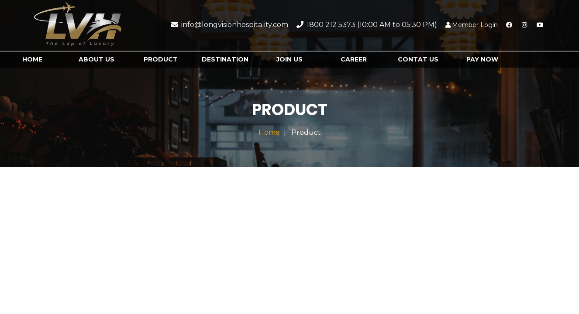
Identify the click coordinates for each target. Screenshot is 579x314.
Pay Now (482, 59)
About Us (96, 59)
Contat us (418, 59)
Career (354, 59)
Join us (289, 59)
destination (225, 59)
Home (32, 59)
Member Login (471, 25)
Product (161, 59)
